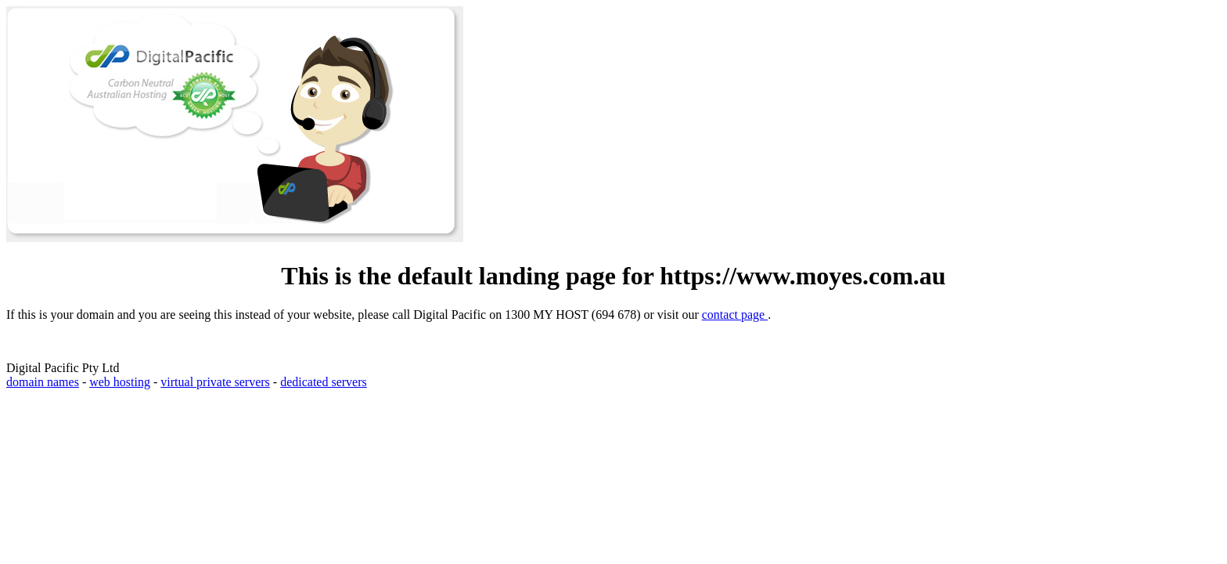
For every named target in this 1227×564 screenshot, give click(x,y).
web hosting (119, 382)
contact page (735, 314)
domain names (42, 382)
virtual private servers (215, 382)
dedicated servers (323, 382)
